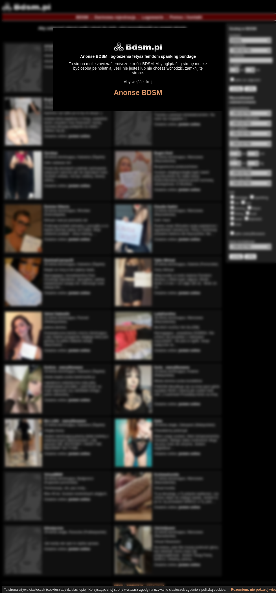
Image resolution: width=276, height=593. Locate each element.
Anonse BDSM (138, 92)
